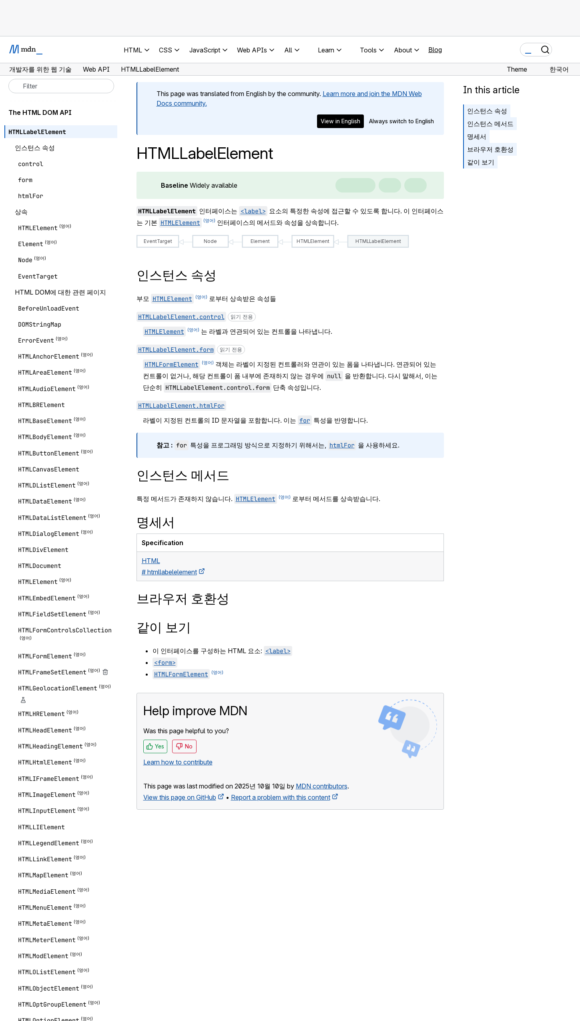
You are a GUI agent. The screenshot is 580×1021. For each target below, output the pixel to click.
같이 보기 (480, 162)
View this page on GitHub (179, 797)
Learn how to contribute (178, 762)
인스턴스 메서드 (490, 124)
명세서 (476, 136)
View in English (340, 121)
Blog (435, 50)
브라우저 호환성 (490, 149)
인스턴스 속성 (487, 111)
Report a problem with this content (280, 797)
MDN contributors (321, 786)
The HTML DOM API (40, 112)
